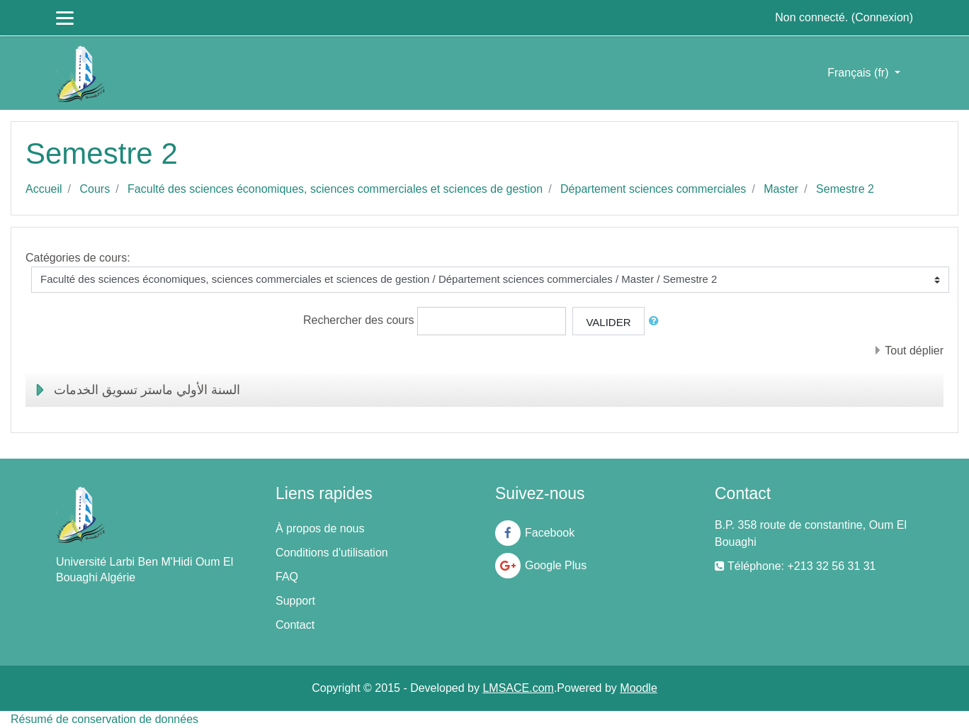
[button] (656, 321)
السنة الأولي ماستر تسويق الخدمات (147, 390)
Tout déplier (914, 351)
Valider (608, 322)
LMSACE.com (517, 688)
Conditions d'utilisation (332, 553)
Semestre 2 (845, 189)
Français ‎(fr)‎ (859, 73)
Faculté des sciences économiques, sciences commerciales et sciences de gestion (335, 189)
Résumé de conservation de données (104, 719)
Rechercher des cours (358, 320)
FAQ (287, 577)
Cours (94, 189)
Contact (295, 625)
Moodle (638, 688)
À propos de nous (320, 528)
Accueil (44, 189)
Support (295, 601)
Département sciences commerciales (653, 189)
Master (781, 189)
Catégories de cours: (78, 258)
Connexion (882, 17)
